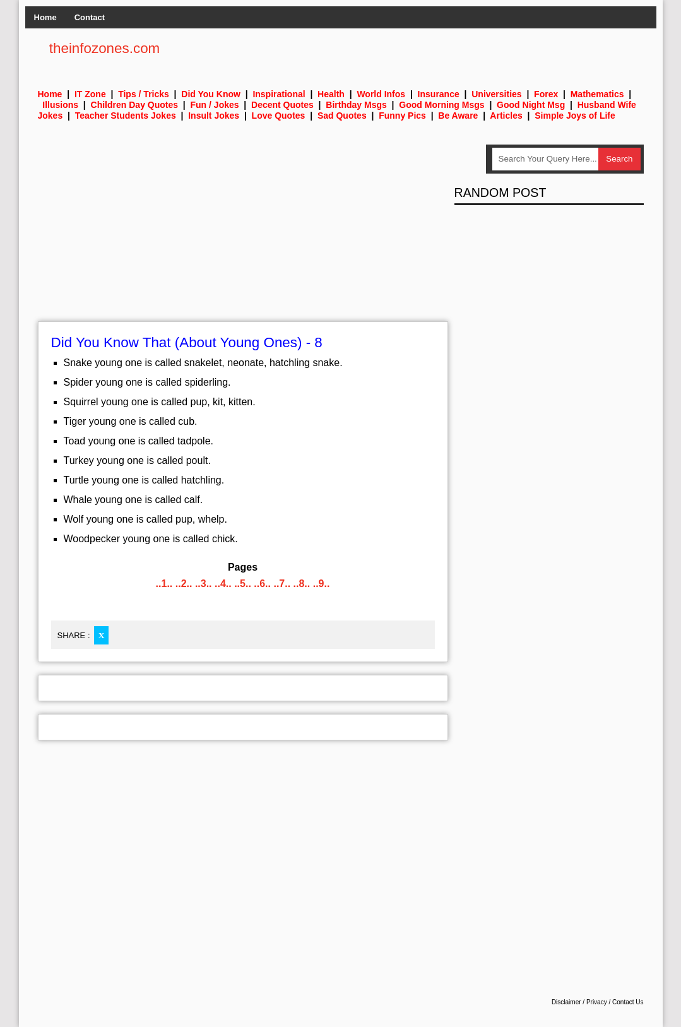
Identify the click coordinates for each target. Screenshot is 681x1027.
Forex (546, 94)
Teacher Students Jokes (125, 115)
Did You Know (210, 94)
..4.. (223, 583)
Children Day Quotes (134, 105)
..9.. (321, 583)
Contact (89, 17)
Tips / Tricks (143, 94)
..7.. (281, 583)
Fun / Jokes (215, 105)
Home (45, 17)
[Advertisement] (243, 233)
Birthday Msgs (356, 105)
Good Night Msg (531, 105)
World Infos (381, 94)
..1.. (164, 583)
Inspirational (278, 94)
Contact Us (627, 1002)
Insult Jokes (213, 115)
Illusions (60, 105)
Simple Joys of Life (575, 115)
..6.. (262, 583)
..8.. (302, 583)
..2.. (183, 583)
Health (331, 94)
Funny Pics (402, 115)
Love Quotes (278, 115)
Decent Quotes (282, 105)
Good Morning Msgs (441, 105)
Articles (506, 115)
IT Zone (90, 94)
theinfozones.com (104, 48)
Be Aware (458, 115)
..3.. (203, 583)
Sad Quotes (342, 115)
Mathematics (597, 94)
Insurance (438, 94)
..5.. (242, 583)
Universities (496, 94)
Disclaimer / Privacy (579, 1002)
